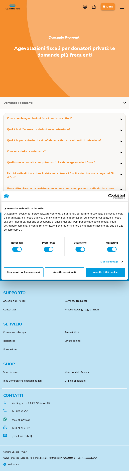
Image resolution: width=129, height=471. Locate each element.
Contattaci (9, 309)
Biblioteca (9, 340)
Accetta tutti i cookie (105, 272)
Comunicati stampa (14, 332)
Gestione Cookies (11, 451)
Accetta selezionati (64, 272)
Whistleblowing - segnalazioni (82, 309)
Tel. (20, 411)
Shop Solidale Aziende (77, 372)
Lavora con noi (73, 340)
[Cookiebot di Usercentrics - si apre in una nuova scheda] (110, 196)
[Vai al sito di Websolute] (11, 464)
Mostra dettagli (109, 261)
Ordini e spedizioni (75, 380)
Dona (108, 7)
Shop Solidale (11, 372)
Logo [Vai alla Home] (13, 7)
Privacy (24, 451)
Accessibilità (72, 332)
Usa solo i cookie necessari (23, 272)
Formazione (10, 349)
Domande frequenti (76, 300)
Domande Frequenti (64, 37)
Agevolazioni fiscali (14, 300)
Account (85, 7)
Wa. (21, 419)
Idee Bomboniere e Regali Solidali (22, 380)
